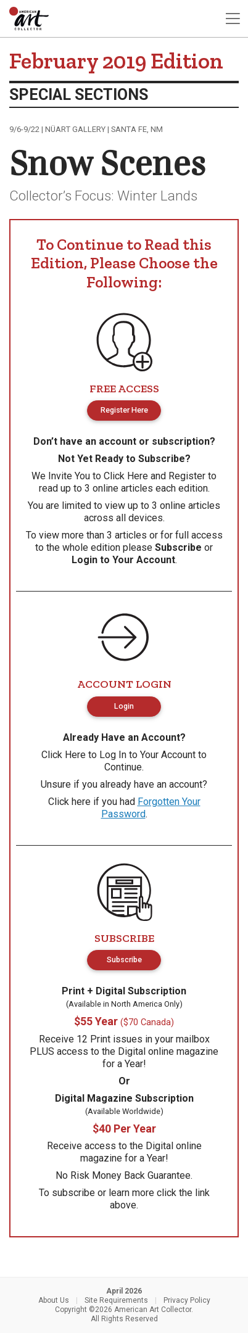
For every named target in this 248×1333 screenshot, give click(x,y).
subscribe (73, 1193)
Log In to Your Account (147, 755)
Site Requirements (116, 1300)
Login (124, 706)
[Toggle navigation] (232, 18)
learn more (131, 1193)
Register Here (124, 410)
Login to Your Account (123, 560)
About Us (53, 1300)
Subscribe (178, 547)
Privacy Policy (186, 1300)
